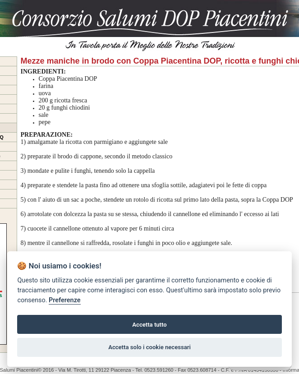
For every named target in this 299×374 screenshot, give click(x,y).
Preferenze (64, 300)
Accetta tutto (149, 324)
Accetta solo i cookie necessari (149, 347)
